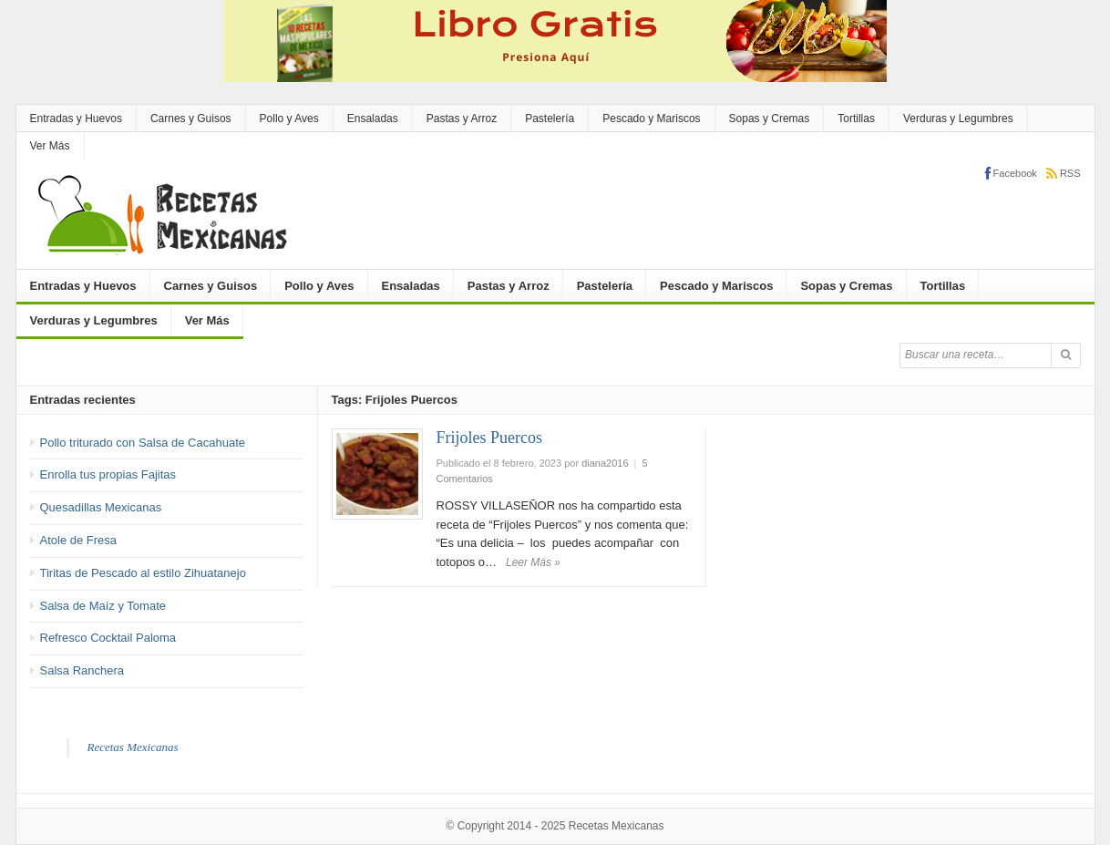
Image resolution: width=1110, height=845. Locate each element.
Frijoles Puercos (490, 437)
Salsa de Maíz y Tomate (103, 606)
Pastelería (549, 118)
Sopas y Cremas (769, 118)
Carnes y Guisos (190, 118)
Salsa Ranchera (82, 670)
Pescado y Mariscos (651, 118)
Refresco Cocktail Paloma (108, 637)
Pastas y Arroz (462, 118)
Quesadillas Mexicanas (101, 507)
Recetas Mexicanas (133, 747)
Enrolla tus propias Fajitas (108, 474)
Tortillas (856, 118)
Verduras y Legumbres (958, 118)
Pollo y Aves (289, 118)
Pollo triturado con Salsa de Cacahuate (142, 442)
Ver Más (50, 145)
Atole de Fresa (79, 540)
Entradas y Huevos (76, 118)
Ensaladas (372, 118)
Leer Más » (533, 562)
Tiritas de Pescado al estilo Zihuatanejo (143, 573)
